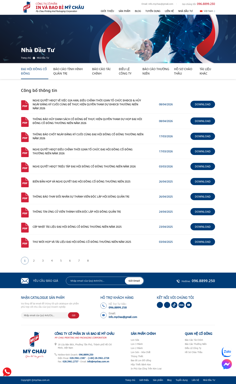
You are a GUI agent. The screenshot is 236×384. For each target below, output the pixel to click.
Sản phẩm (124, 11)
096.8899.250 (206, 4)
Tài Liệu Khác (205, 71)
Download (203, 104)
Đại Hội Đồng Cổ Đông (34, 71)
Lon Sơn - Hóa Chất (140, 352)
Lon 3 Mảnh (137, 344)
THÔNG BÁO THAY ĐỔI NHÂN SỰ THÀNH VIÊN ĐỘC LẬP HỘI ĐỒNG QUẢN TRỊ (81, 196)
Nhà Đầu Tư (185, 11)
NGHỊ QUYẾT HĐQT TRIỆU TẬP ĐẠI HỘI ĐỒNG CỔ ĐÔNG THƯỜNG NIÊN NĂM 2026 (84, 166)
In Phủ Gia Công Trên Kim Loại (146, 368)
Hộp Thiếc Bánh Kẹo (141, 364)
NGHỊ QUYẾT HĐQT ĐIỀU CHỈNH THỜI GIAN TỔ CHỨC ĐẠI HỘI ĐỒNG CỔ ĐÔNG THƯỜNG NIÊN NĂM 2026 (83, 151)
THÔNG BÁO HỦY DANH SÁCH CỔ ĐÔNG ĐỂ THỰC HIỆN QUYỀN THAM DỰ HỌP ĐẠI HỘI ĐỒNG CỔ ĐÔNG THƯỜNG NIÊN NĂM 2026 (87, 121)
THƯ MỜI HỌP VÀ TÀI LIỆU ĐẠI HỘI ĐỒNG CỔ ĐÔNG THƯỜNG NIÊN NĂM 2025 (82, 242)
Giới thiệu (107, 11)
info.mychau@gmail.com (160, 3)
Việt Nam (208, 11)
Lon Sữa (135, 339)
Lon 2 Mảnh (137, 348)
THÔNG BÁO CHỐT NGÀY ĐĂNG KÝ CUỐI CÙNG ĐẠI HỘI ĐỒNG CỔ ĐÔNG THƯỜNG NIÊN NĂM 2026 (88, 136)
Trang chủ (130, 380)
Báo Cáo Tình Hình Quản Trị (68, 71)
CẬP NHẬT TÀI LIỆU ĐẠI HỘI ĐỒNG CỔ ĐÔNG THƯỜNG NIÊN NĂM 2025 (77, 227)
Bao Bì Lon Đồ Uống (141, 360)
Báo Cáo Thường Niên (155, 71)
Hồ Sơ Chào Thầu (183, 71)
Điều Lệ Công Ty (125, 71)
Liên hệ (169, 11)
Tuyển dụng (152, 11)
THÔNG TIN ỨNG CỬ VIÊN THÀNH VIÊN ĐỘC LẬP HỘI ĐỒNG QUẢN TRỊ (77, 211)
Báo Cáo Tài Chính (101, 71)
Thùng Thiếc (137, 356)
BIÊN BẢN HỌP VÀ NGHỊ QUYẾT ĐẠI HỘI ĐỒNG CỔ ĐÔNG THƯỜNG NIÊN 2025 (81, 181)
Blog (138, 11)
